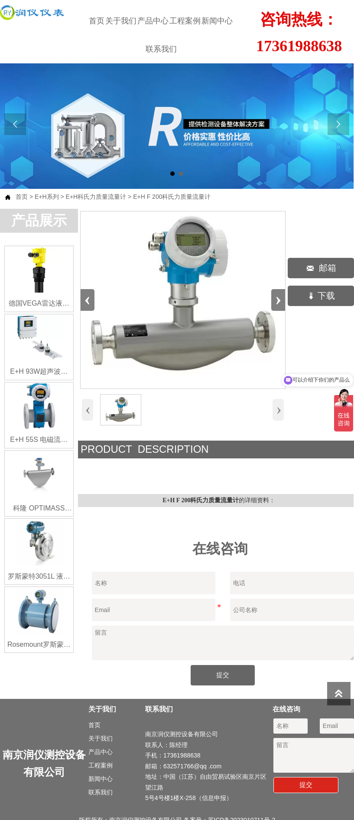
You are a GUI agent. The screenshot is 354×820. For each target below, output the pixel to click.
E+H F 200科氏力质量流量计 (172, 196)
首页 (22, 196)
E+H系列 (47, 196)
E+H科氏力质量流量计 (96, 196)
